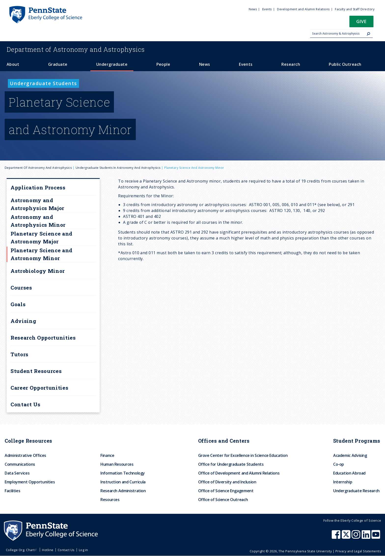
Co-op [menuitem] (338, 464)
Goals (18, 304)
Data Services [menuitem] (17, 473)
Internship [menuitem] (342, 482)
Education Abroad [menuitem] (349, 473)
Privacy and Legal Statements (358, 551)
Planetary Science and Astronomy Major (41, 237)
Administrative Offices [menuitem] (25, 455)
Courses (21, 287)
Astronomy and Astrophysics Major (37, 204)
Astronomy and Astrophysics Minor (38, 220)
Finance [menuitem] (107, 455)
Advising (23, 321)
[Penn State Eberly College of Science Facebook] (337, 537)
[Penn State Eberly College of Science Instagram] (356, 537)
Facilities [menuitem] (12, 490)
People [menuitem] (163, 64)
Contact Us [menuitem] (66, 550)
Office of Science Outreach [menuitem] (223, 499)
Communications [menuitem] (20, 464)
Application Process (38, 187)
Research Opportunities (43, 337)
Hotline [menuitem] (47, 550)
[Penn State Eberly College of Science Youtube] (376, 537)
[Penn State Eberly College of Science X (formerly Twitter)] (347, 537)
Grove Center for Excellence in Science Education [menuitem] (243, 455)
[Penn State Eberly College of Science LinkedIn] (366, 537)
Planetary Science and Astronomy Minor (41, 254)
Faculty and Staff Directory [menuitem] (354, 9)
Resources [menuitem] (110, 499)
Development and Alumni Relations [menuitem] (303, 9)
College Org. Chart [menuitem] (22, 550)
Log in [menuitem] (83, 550)
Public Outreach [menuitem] (345, 64)
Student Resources (36, 371)
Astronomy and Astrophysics (76, 49)
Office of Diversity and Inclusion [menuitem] (227, 482)
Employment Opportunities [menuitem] (30, 482)
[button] (361, 23)
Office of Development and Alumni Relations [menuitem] (239, 473)
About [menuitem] (13, 64)
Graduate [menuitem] (58, 64)
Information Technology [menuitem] (122, 473)
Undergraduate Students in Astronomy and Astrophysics (118, 168)
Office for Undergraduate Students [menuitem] (231, 464)
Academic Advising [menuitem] (350, 455)
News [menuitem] (253, 9)
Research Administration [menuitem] (123, 490)
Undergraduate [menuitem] (111, 64)
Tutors (19, 354)
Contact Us (26, 404)
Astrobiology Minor (38, 270)
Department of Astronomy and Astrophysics (38, 168)
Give (361, 21)
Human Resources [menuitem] (117, 464)
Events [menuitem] (267, 9)
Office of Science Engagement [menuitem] (226, 490)
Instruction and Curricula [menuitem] (123, 482)
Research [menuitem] (290, 64)
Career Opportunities (39, 387)
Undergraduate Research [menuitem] (356, 490)
